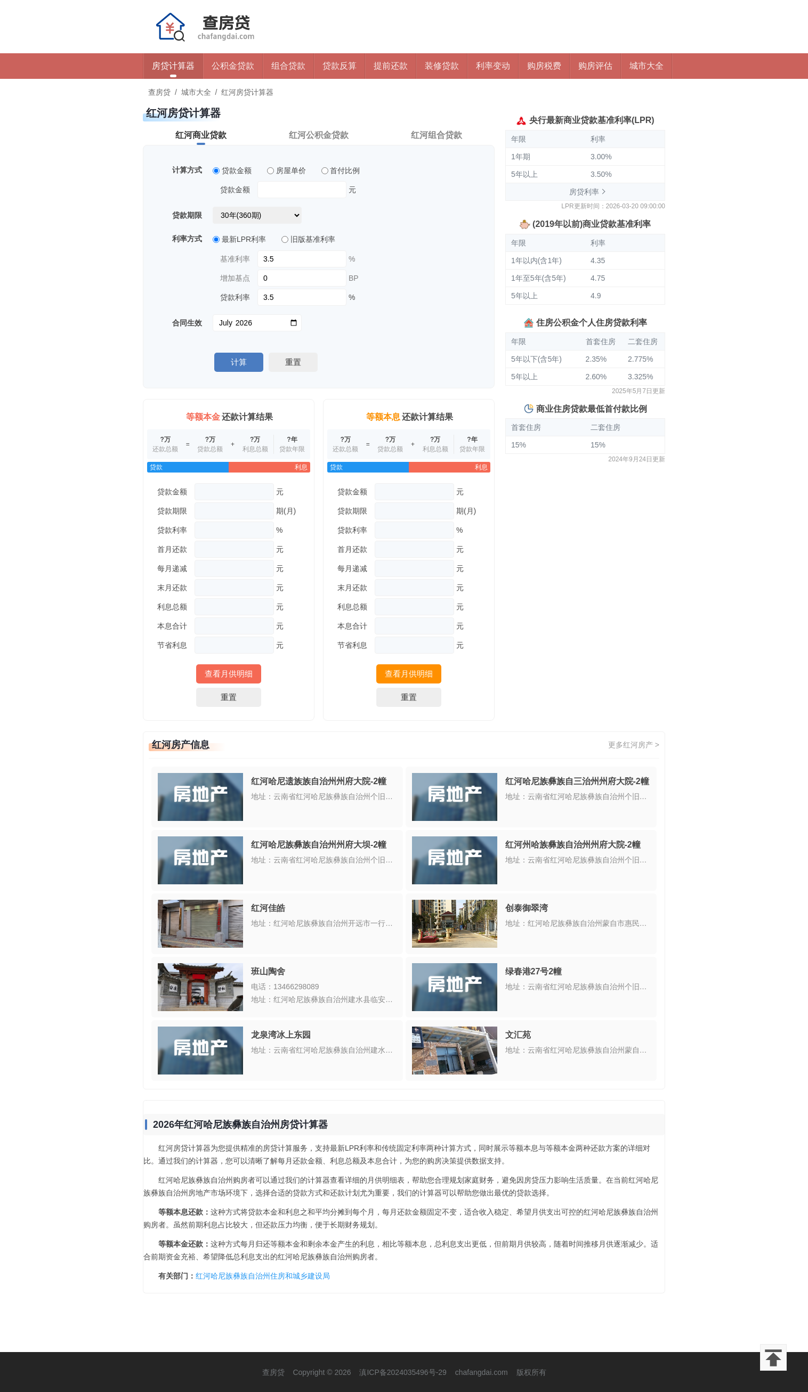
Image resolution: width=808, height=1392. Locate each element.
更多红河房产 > (633, 744)
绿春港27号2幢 (533, 971)
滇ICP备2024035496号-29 (402, 1372)
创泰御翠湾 (526, 908)
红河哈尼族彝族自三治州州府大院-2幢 (577, 781)
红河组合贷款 (436, 135)
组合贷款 (288, 65)
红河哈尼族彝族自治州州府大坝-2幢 (318, 844)
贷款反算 (339, 65)
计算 (239, 362)
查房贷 (159, 92)
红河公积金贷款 (319, 135)
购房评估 (595, 65)
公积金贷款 (233, 65)
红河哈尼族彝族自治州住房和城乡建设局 (263, 1276)
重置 (293, 362)
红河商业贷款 (201, 135)
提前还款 (391, 65)
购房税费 (544, 65)
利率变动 (493, 65)
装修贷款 (442, 65)
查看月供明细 (229, 673)
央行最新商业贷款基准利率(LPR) (592, 120)
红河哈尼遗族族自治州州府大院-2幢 (318, 781)
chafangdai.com (481, 1372)
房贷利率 (584, 192)
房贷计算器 (173, 65)
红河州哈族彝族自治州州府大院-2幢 (573, 844)
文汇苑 (518, 1034)
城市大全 (646, 65)
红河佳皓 (268, 908)
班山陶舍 (268, 971)
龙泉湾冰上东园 (281, 1034)
